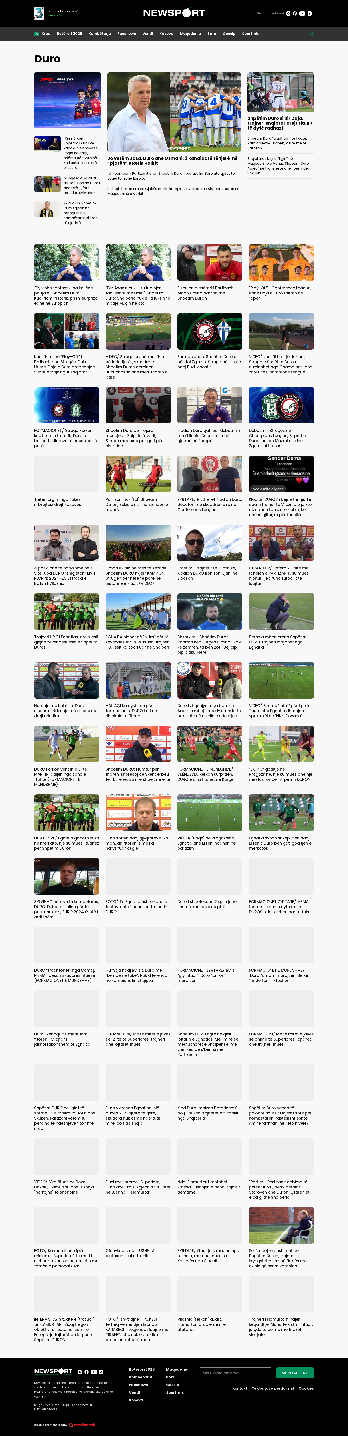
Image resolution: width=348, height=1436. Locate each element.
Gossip (229, 33)
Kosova (166, 33)
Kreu (46, 33)
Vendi (148, 33)
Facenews (126, 33)
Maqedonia (190, 33)
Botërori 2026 (69, 33)
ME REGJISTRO (295, 1373)
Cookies (306, 1388)
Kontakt (239, 1388)
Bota (211, 33)
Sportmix (250, 33)
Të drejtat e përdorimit (273, 1388)
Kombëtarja (100, 33)
